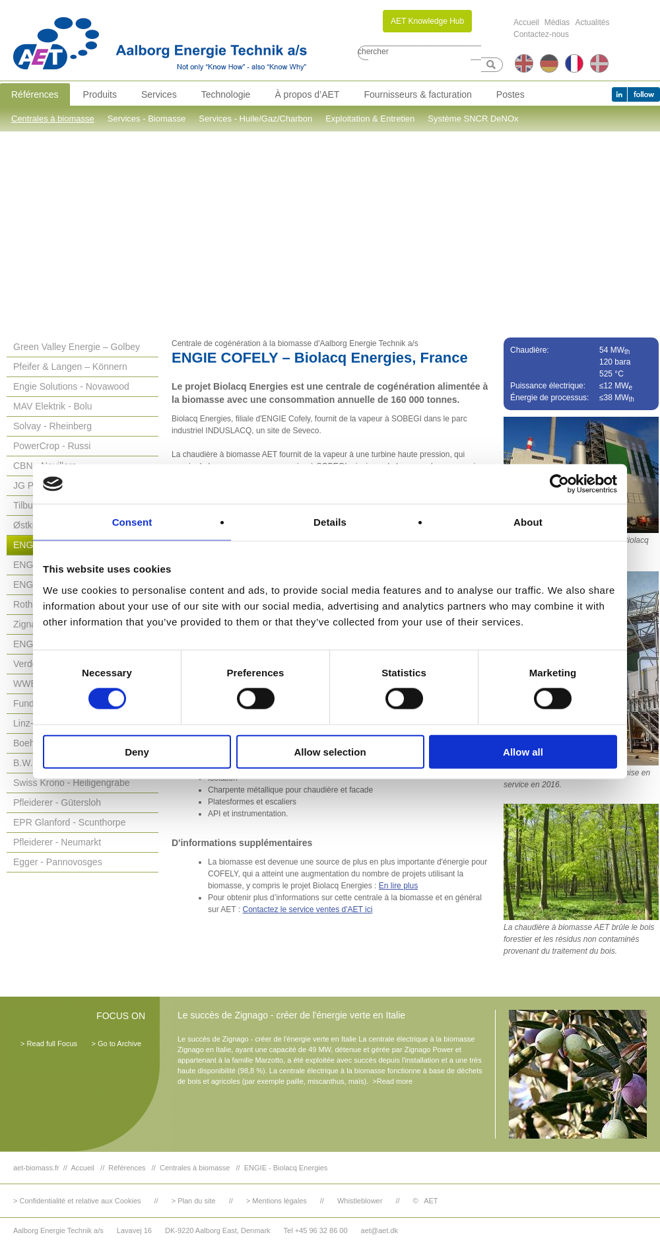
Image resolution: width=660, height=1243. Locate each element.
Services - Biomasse (146, 119)
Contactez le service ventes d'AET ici (307, 909)
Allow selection (330, 751)
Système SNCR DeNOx (473, 119)
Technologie (226, 94)
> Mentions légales (276, 1201)
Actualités (592, 22)
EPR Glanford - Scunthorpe (69, 822)
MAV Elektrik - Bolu (52, 406)
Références (35, 94)
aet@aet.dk (379, 1230)
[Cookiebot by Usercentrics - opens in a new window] (559, 484)
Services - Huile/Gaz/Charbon (255, 119)
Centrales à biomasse (52, 119)
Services (159, 94)
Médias (557, 22)
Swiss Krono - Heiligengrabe (71, 782)
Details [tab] (330, 522)
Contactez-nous (541, 34)
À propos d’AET (307, 94)
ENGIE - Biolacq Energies (286, 1168)
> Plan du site (194, 1201)
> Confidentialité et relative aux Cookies (77, 1201)
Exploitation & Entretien (369, 119)
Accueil (526, 22)
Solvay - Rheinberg (52, 426)
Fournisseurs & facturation (417, 94)
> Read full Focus (48, 1044)
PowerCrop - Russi (51, 446)
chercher (373, 51)
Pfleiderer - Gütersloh (57, 802)
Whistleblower (359, 1201)
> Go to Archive (116, 1044)
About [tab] (528, 522)
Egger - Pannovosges (57, 862)
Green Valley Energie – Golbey (76, 346)
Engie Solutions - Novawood (71, 386)
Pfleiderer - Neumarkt (57, 842)
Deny (137, 751)
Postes (510, 94)
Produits (100, 94)
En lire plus (398, 885)
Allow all (523, 751)
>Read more (392, 1081)
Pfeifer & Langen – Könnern (70, 366)
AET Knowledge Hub (427, 21)
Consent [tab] (132, 522)
